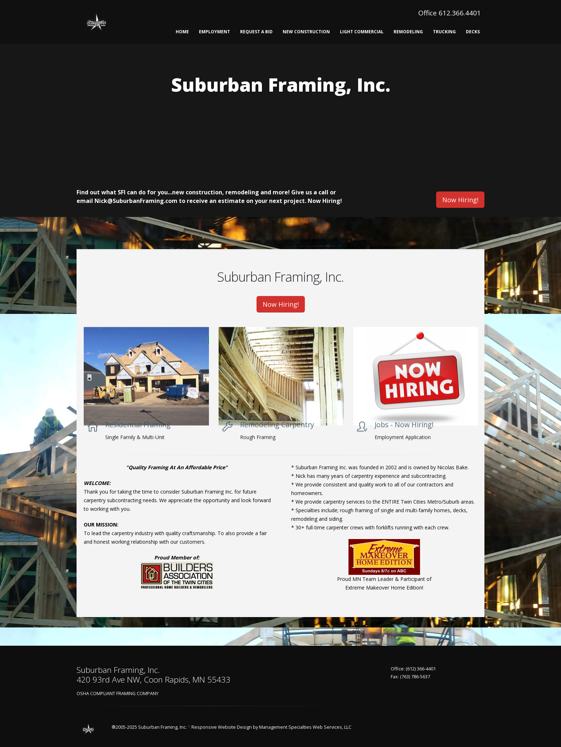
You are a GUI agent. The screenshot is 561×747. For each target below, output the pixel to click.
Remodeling (408, 32)
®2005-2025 (124, 727)
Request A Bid (256, 32)
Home (182, 32)
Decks (473, 32)
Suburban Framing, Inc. (162, 727)
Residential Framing (138, 436)
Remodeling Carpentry (277, 436)
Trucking (444, 32)
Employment (214, 32)
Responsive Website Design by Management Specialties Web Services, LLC (271, 727)
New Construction (306, 32)
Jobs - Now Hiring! (404, 436)
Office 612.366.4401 (449, 13)
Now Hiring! (325, 201)
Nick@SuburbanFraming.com (135, 201)
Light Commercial (362, 32)
